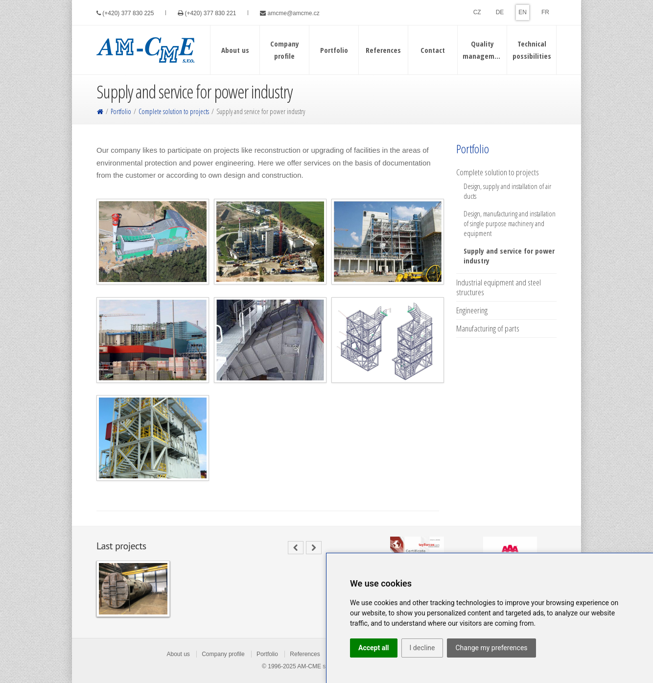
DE (500, 12)
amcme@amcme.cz (294, 13)
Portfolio (121, 111)
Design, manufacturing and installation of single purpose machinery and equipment (510, 223)
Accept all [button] (373, 648)
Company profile (223, 654)
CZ (477, 12)
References (305, 654)
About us (177, 654)
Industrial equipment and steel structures (498, 287)
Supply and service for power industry (509, 255)
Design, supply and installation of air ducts (507, 191)
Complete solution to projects (174, 111)
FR (545, 12)
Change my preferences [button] (491, 648)
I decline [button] (422, 648)
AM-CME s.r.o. (316, 666)
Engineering (472, 310)
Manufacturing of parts (487, 328)
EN (522, 12)
